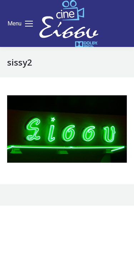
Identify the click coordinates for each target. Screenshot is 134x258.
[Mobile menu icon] (20, 24)
